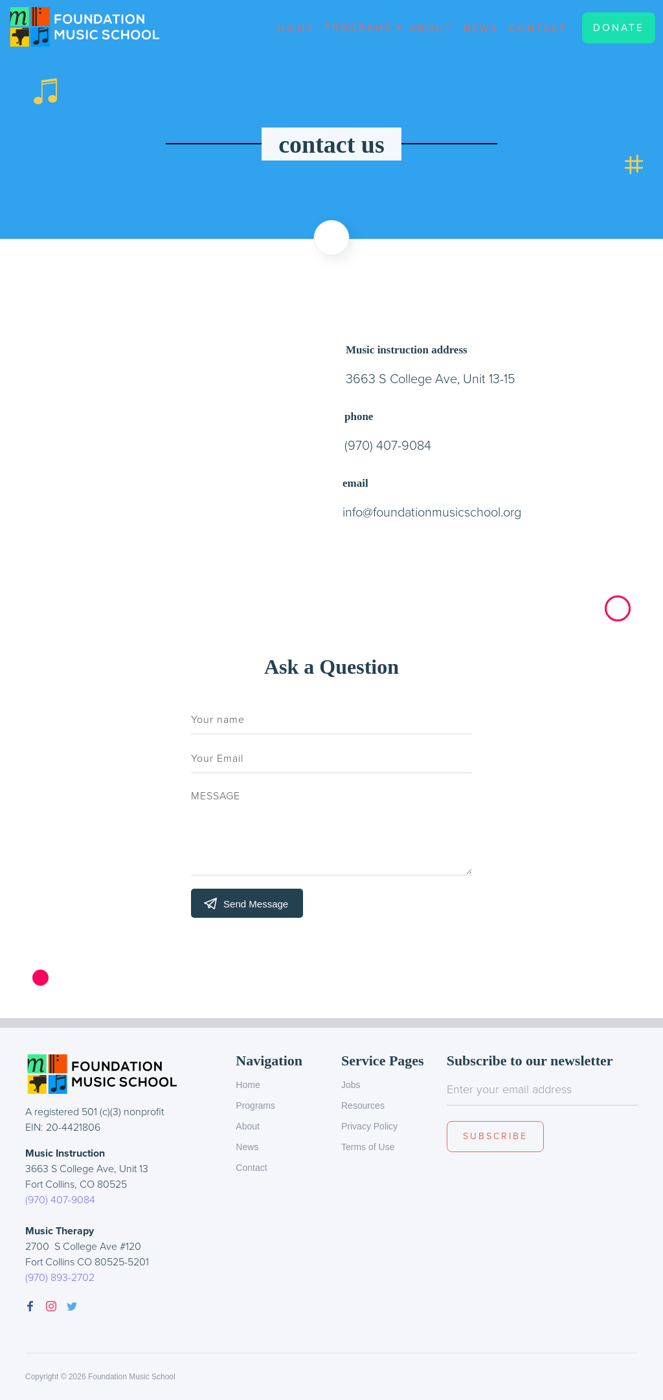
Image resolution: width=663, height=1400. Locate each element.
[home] (89, 27)
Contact (538, 28)
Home (296, 28)
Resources (363, 1105)
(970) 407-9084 (60, 1199)
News (481, 28)
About (431, 28)
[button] (361, 32)
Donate (618, 27)
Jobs (351, 1085)
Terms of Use (367, 1147)
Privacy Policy (369, 1126)
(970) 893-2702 (60, 1277)
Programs (255, 1105)
